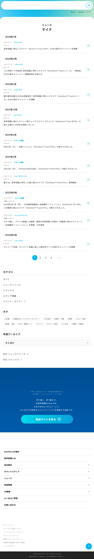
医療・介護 (59, 319)
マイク (40, 324)
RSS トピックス (11, 359)
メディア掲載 (9, 295)
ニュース (81, 12)
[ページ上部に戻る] (89, 546)
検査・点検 (10, 324)
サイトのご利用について (12, 529)
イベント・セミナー (13, 301)
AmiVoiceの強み (11, 451)
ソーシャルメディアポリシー (14, 532)
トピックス (8, 290)
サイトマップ (8, 525)
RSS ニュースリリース (14, 353)
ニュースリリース (12, 284)
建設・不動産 (78, 324)
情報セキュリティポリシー (13, 539)
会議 (7, 319)
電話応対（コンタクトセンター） (27, 319)
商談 (70, 319)
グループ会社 (53, 324)
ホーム (73, 12)
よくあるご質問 (11, 498)
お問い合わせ (10, 505)
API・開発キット (26, 324)
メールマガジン (9, 546)
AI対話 (47, 319)
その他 (65, 324)
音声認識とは (10, 458)
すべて (6, 279)
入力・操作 (81, 319)
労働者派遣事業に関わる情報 (14, 542)
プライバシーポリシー (11, 535)
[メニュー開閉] (89, 5)
